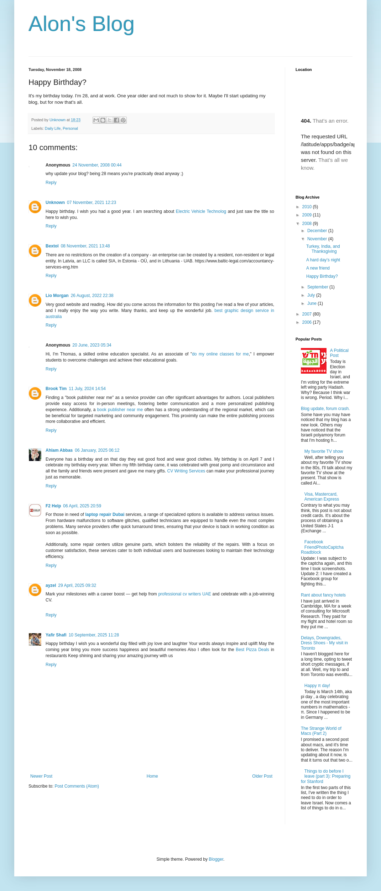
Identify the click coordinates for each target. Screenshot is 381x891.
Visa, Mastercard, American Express (321, 497)
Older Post (262, 776)
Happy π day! (317, 685)
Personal (70, 128)
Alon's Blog (81, 24)
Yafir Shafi (56, 635)
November (317, 238)
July (311, 295)
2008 (307, 223)
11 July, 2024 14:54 (87, 388)
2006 (307, 322)
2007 (307, 314)
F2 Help (53, 505)
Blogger (216, 859)
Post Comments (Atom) (76, 786)
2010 (307, 206)
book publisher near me (120, 409)
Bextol (52, 246)
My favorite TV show (323, 451)
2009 (307, 214)
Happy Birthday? (322, 276)
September (318, 287)
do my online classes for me (220, 354)
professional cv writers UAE (184, 594)
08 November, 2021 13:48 (85, 246)
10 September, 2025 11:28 (94, 635)
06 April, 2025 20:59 (82, 505)
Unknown (58, 120)
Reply (51, 182)
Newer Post (41, 776)
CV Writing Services (186, 470)
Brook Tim (56, 388)
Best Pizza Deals (252, 649)
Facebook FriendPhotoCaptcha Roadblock (322, 547)
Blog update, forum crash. (325, 408)
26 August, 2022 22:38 (92, 295)
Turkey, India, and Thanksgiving (323, 249)
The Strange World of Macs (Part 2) (321, 731)
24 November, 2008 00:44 (96, 165)
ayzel (51, 585)
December (317, 230)
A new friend (318, 268)
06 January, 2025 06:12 (97, 450)
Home (152, 776)
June (312, 303)
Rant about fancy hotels (323, 595)
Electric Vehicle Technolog (201, 211)
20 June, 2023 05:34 (91, 345)
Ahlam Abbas (59, 450)
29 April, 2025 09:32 (77, 585)
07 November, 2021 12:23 (91, 202)
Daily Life (53, 128)
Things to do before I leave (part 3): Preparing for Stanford (325, 776)
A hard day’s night (323, 259)
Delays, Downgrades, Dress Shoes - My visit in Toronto (324, 643)
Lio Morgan (57, 295)
